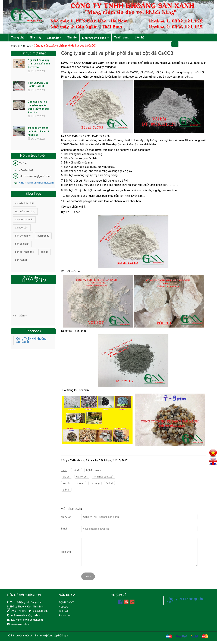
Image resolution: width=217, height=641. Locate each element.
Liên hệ (139, 37)
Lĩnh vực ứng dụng (95, 38)
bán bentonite (23, 235)
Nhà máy (35, 37)
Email (64, 528)
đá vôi (66, 489)
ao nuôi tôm (21, 227)
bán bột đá (43, 235)
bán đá (44, 251)
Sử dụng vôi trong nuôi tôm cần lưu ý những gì (38, 131)
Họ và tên (66, 516)
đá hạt (109, 483)
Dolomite (64, 611)
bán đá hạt (21, 260)
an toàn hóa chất (24, 203)
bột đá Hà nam (94, 470)
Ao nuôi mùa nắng (25, 211)
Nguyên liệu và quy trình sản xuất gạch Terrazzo (39, 63)
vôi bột (66, 483)
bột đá (76, 470)
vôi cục (80, 483)
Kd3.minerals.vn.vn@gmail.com (36, 182)
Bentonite (64, 615)
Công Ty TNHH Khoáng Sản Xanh (31, 340)
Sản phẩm (54, 38)
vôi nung (95, 483)
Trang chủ (17, 37)
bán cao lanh (22, 243)
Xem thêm (20, 315)
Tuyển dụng (121, 37)
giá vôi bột (81, 476)
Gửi (88, 576)
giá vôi (66, 476)
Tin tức (72, 37)
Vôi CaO (63, 606)
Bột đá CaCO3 (66, 602)
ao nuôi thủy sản (24, 219)
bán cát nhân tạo (24, 251)
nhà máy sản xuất (103, 476)
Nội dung (66, 552)
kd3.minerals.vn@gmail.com (26, 615)
